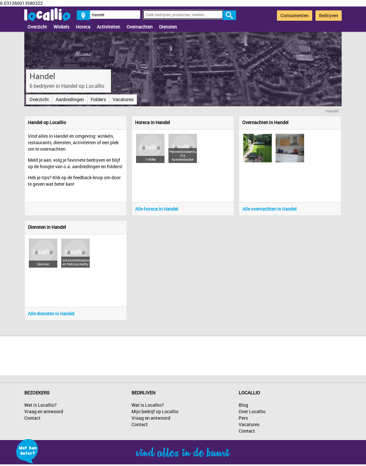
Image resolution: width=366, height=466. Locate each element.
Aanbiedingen (70, 99)
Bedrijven (328, 15)
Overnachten (140, 27)
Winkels (61, 27)
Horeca (83, 27)
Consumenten (294, 15)
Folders (98, 99)
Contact (32, 418)
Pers (243, 418)
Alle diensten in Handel (51, 313)
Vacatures (123, 99)
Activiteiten (108, 27)
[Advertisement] (183, 354)
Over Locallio (252, 411)
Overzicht (37, 27)
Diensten (168, 27)
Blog (243, 405)
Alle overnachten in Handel (269, 209)
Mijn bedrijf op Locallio (155, 411)
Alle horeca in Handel (156, 209)
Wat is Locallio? (40, 405)
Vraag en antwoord (43, 411)
